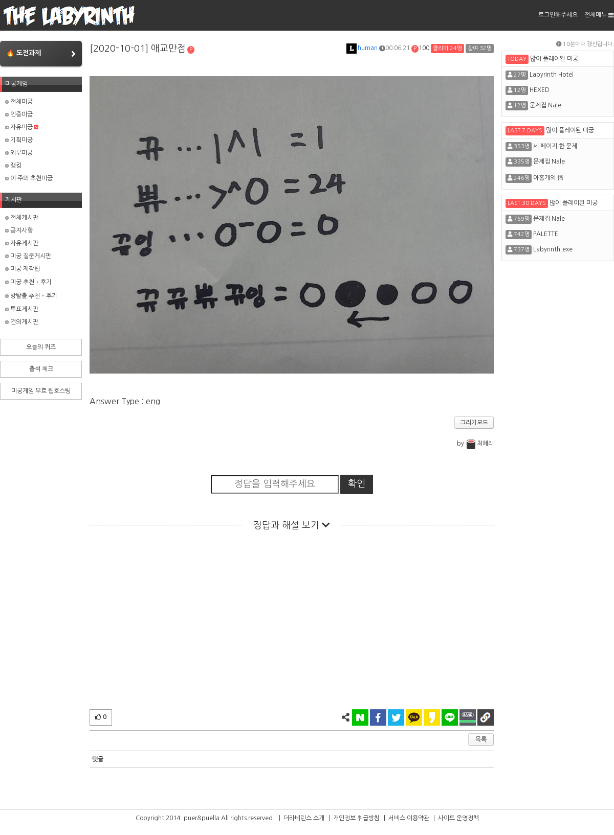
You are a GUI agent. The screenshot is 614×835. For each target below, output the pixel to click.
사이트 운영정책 (458, 818)
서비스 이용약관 (408, 818)
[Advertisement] (292, 622)
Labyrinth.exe (553, 249)
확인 (356, 484)
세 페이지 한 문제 (555, 146)
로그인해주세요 (558, 15)
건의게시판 (21, 322)
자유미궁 (21, 127)
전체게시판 (21, 218)
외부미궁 (19, 153)
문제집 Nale (545, 105)
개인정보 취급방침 (356, 818)
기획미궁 (19, 140)
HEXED (540, 90)
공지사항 (19, 230)
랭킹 (13, 166)
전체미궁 (19, 102)
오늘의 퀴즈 (41, 347)
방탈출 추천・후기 (31, 296)
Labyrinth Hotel (552, 75)
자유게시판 (21, 243)
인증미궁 (19, 114)
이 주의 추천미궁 (29, 178)
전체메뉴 (599, 15)
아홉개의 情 (548, 178)
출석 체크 (41, 369)
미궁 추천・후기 (28, 282)
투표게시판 (21, 309)
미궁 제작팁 (22, 269)
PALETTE (545, 234)
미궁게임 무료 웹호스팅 (41, 391)
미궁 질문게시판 (28, 256)
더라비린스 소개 (303, 818)
